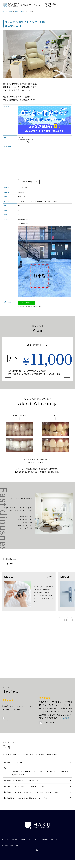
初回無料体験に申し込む (50, 5)
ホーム (3, 11)
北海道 (16, 11)
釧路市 (22, 11)
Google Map (26, 182)
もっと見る (65, 718)
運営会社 (14, 839)
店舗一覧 (10, 11)
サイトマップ (6, 839)
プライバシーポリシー (34, 839)
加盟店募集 (22, 839)
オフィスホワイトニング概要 (10, 845)
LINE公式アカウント (26, 303)
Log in (37, 5)
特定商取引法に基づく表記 (49, 839)
